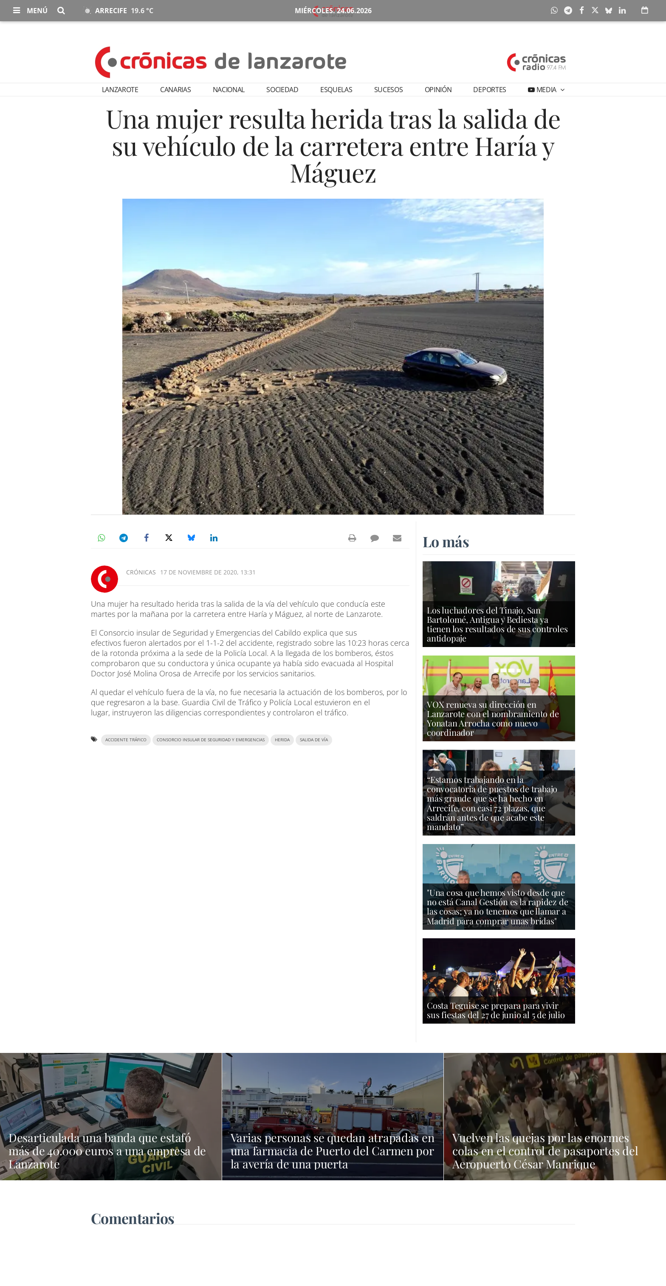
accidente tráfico (126, 740)
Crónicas (141, 572)
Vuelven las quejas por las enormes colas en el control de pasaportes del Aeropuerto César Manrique (552, 1150)
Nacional (229, 89)
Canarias (175, 89)
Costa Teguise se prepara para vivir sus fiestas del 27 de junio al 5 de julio (496, 1010)
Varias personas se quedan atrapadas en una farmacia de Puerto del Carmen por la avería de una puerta (332, 1150)
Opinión (438, 89)
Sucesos (388, 89)
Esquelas (336, 89)
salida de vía (314, 740)
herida (282, 740)
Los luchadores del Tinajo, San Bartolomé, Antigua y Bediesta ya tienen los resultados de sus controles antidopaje (497, 624)
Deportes (489, 89)
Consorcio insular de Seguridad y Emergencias (211, 740)
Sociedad (282, 89)
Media (546, 89)
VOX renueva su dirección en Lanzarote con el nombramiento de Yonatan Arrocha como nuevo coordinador (493, 719)
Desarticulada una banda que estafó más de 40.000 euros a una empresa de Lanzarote (107, 1150)
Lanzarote (120, 89)
